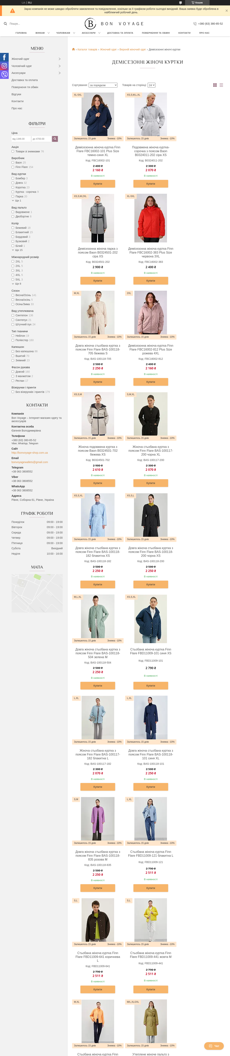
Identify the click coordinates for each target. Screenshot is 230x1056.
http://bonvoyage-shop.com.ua (30, 452)
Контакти (185, 33)
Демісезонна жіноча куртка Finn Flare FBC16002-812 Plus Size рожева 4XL (197, 252)
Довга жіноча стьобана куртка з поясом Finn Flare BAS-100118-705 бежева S (147, 252)
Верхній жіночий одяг (133, 49)
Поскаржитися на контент (128, 1052)
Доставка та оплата (25, 80)
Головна (21, 33)
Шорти (20, 1020)
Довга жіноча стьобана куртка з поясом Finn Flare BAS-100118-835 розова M (197, 556)
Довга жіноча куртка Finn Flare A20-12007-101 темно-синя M (146, 857)
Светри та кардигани (29, 990)
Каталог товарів (87, 49)
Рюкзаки (124, 981)
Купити (96, 183)
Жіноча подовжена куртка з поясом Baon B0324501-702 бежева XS (96, 353)
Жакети (20, 1007)
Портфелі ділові (129, 1003)
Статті (173, 1003)
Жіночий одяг (20, 58)
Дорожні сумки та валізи (134, 986)
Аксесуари (88, 33)
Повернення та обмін (156, 33)
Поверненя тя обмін (25, 87)
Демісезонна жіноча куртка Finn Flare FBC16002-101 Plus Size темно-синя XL (96, 151)
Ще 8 (18, 283)
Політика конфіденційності (158, 1052)
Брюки (71, 990)
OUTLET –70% (179, 981)
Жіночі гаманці (128, 994)
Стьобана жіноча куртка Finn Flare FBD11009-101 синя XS (197, 453)
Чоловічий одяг (22, 66)
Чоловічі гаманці (129, 999)
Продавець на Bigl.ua (115, 1049)
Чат (214, 1046)
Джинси (20, 1025)
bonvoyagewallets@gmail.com (30, 462)
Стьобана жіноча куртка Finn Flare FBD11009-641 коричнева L (146, 657)
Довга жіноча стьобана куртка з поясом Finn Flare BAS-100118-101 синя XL (147, 556)
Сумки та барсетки (130, 990)
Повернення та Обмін (183, 994)
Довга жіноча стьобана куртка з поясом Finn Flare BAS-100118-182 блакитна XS (197, 353)
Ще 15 (19, 250)
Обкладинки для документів (136, 1020)
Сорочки (72, 986)
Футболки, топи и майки (31, 999)
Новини (174, 999)
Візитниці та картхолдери (134, 1011)
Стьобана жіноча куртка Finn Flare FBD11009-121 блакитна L (96, 657)
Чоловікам (63, 33)
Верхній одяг (24, 981)
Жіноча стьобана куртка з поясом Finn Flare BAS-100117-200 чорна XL (147, 353)
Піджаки (72, 994)
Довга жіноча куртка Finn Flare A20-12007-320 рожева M (197, 857)
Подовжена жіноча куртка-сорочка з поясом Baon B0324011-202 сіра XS (146, 151)
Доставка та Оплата (120, 33)
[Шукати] (5, 23)
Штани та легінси (26, 1003)
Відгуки (16, 94)
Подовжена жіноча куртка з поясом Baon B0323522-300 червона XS (96, 859)
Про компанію (178, 986)
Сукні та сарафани (27, 986)
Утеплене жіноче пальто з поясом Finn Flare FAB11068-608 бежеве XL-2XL (197, 758)
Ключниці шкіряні (129, 1016)
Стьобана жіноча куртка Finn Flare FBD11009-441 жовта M (197, 655)
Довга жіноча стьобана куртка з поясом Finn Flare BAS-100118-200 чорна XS (96, 454)
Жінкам (40, 33)
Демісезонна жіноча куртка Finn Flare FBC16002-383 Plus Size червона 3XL (96, 252)
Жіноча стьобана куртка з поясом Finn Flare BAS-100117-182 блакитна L (96, 556)
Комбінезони (24, 1029)
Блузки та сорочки (27, 994)
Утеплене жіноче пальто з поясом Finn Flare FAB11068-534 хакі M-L (147, 758)
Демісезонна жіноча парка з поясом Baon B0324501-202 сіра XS (197, 151)
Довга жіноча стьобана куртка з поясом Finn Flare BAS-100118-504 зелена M (147, 454)
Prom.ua (133, 1045)
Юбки (19, 1011)
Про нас (204, 33)
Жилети (21, 1016)
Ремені (123, 1007)
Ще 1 (18, 200)
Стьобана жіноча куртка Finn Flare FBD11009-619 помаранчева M (96, 758)
